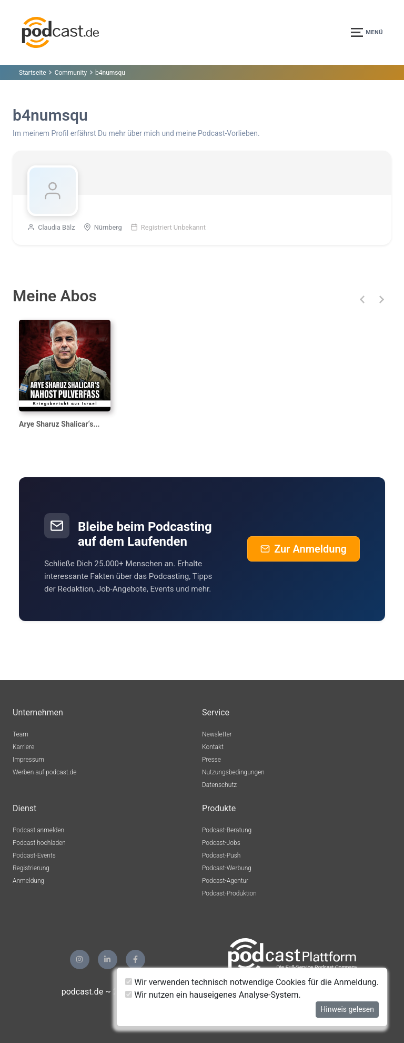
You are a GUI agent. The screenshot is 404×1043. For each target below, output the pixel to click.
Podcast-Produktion (229, 893)
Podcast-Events (34, 855)
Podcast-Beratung (226, 830)
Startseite (32, 72)
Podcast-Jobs (221, 843)
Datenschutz (219, 785)
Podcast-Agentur (225, 880)
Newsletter (217, 734)
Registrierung (31, 868)
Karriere (23, 747)
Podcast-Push (221, 855)
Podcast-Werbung (226, 868)
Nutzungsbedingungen (233, 772)
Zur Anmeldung (303, 549)
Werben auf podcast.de (44, 772)
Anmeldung (28, 880)
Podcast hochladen (39, 843)
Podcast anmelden (38, 830)
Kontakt (213, 747)
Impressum (28, 759)
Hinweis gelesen (347, 1009)
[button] (362, 299)
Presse (211, 759)
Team (20, 734)
